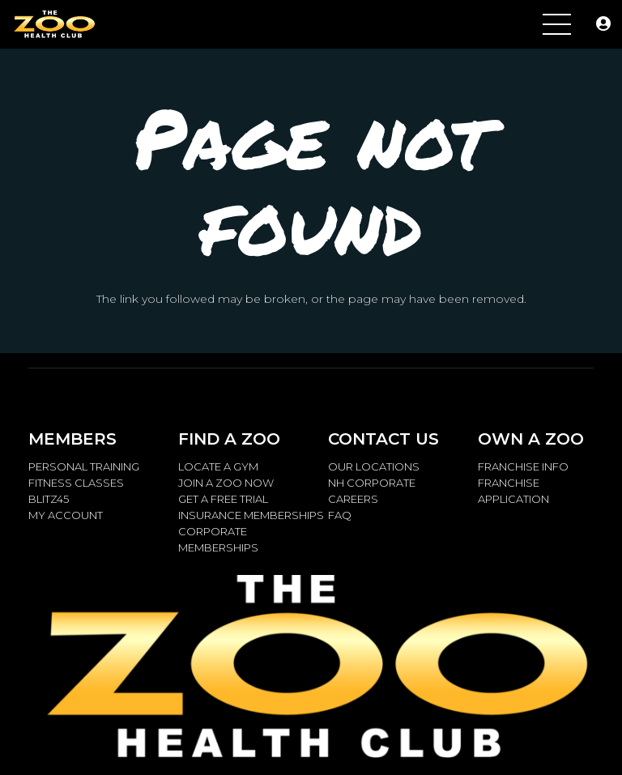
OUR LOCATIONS (374, 466)
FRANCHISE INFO (523, 466)
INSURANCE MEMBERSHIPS (251, 515)
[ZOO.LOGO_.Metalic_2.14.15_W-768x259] (53, 25)
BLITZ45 (48, 498)
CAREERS (353, 498)
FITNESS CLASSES (76, 482)
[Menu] (557, 24)
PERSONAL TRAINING (83, 466)
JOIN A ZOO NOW (226, 482)
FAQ (339, 515)
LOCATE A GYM (218, 466)
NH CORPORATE (371, 482)
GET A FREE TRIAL (223, 498)
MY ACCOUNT (65, 515)
